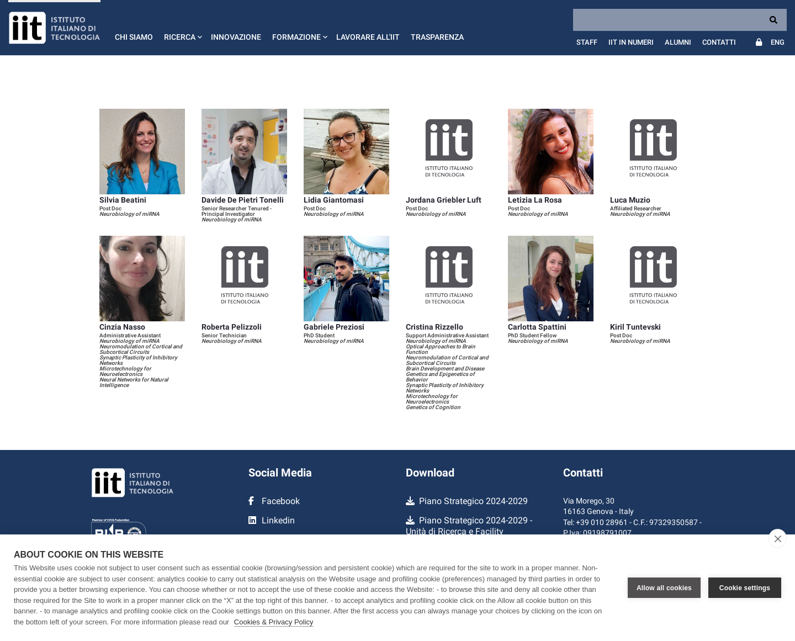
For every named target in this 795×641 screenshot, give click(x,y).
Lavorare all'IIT (368, 37)
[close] (777, 538)
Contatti (719, 42)
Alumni (678, 42)
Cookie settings (744, 588)
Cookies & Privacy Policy (274, 622)
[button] (181, 27)
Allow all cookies (664, 588)
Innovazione (236, 37)
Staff (586, 42)
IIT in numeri (631, 42)
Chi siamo (134, 37)
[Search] (680, 20)
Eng (778, 42)
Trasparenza (437, 37)
